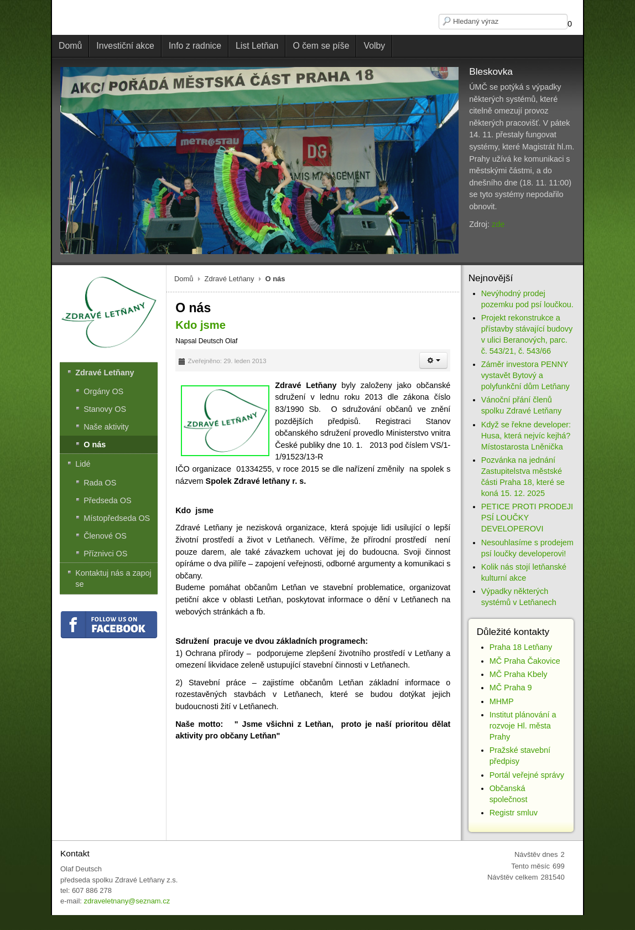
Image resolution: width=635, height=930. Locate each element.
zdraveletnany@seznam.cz (127, 901)
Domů (184, 279)
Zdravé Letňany (229, 279)
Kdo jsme (200, 325)
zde (498, 224)
